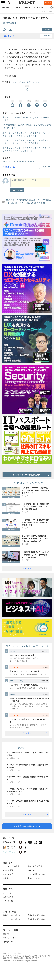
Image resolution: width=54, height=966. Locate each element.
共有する (47, 29)
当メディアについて (35, 878)
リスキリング (38, 7)
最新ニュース (9, 36)
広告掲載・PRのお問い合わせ (26, 826)
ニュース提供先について (36, 874)
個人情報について (9, 941)
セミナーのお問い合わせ (12, 919)
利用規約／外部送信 (35, 866)
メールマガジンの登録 (11, 866)
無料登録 (48, 2)
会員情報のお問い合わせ (36, 915)
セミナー (5, 7)
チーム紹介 (7, 892)
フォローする (47, 36)
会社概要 (6, 933)
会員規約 (6, 878)
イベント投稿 (8, 901)
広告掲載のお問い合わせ (36, 919)
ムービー (27, 7)
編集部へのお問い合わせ (12, 915)
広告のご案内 (8, 896)
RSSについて (32, 870)
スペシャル (16, 7)
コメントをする (17, 190)
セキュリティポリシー (11, 937)
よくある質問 (8, 870)
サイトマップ (8, 874)
